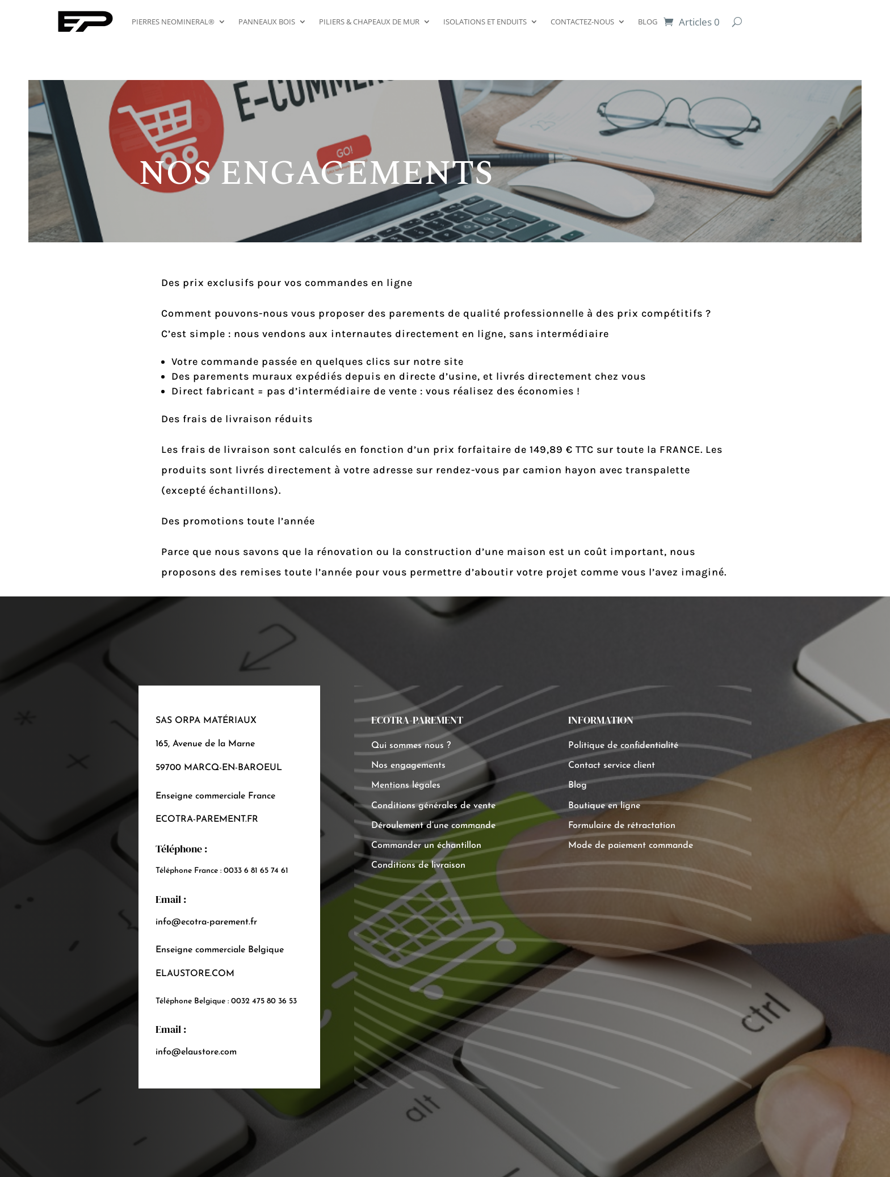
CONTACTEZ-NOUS (582, 21)
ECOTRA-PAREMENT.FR (207, 819)
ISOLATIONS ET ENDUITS (485, 21)
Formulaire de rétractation (621, 825)
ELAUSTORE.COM (195, 973)
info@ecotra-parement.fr (206, 922)
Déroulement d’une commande (433, 825)
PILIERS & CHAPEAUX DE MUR (369, 21)
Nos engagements (408, 765)
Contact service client (611, 765)
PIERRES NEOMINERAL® (173, 21)
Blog (577, 785)
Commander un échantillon (426, 845)
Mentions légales (405, 785)
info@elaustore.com (196, 1052)
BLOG (647, 21)
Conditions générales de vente (433, 805)
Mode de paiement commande (630, 845)
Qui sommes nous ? (411, 745)
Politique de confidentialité (623, 745)
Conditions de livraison (418, 865)
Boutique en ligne (604, 805)
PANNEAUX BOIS (266, 21)
